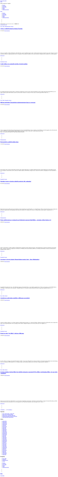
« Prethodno (2, 409)
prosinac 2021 (4, 447)
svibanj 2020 (4, 452)
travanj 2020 (4, 453)
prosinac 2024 (4, 423)
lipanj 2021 (4, 451)
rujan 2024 (4, 425)
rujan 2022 (4, 442)
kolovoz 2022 (4, 443)
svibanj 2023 (4, 437)
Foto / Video (4, 14)
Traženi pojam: (2, 23)
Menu (1, 11)
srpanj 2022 (4, 444)
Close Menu (2, 475)
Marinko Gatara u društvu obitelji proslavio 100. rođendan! (15, 181)
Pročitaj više (2, 55)
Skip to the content (3, 0)
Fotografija (2, 61)
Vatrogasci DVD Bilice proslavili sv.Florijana (9, 416)
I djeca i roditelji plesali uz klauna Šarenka (11, 28)
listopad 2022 (4, 441)
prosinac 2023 (4, 432)
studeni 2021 (4, 448)
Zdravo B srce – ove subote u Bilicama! (8, 415)
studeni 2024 (4, 424)
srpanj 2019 (4, 454)
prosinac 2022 (4, 440)
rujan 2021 (4, 449)
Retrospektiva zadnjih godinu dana (9, 142)
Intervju (3, 7)
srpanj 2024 (4, 427)
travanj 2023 (4, 438)
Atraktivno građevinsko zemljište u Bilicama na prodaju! (15, 298)
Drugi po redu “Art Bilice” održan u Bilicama (12, 333)
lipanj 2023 (4, 436)
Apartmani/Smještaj (5, 9)
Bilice (1, 1)
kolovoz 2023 (4, 434)
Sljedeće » (10, 409)
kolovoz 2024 (4, 426)
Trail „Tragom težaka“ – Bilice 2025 (8, 413)
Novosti (3, 5)
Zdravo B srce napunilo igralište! (7, 414)
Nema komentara (7, 30)
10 (8, 409)
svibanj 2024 (4, 429)
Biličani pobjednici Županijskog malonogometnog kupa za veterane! (17, 102)
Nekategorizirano (7, 26)
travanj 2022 (4, 445)
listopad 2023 (4, 433)
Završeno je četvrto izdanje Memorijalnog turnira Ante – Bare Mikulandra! (19, 259)
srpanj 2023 (4, 435)
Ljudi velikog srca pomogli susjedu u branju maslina (13, 64)
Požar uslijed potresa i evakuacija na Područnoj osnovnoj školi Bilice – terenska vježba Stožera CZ (25, 220)
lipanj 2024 (4, 428)
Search (16, 23)
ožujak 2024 (4, 430)
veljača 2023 (4, 439)
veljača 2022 (4, 446)
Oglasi (3, 8)
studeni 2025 (4, 421)
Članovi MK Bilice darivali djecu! (7, 417)
